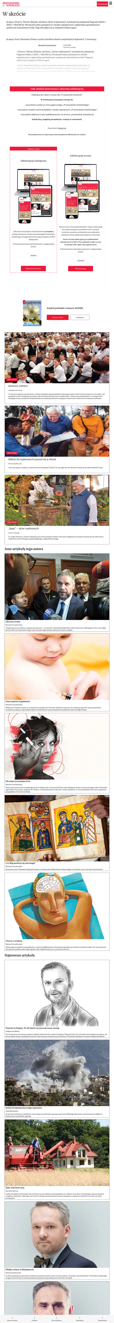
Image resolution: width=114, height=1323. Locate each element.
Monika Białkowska (15, 464)
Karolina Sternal (12, 1191)
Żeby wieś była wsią (15, 1187)
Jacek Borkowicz (12, 1111)
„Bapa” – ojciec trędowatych (23, 528)
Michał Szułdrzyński (13, 1273)
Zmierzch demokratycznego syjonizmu (24, 1108)
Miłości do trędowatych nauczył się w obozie (32, 459)
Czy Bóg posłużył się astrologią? (21, 863)
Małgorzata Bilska (12, 1031)
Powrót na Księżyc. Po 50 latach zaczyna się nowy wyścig (32, 1028)
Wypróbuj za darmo (33, 268)
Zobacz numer (57, 317)
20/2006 (79, 308)
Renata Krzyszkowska (47, 45)
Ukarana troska (13, 621)
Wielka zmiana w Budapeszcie (20, 1269)
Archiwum (80, 317)
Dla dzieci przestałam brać (18, 781)
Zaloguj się (62, 128)
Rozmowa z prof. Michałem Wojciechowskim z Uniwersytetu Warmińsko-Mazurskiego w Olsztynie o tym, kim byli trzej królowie (54, 869)
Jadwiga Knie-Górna (15, 390)
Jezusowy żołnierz (18, 385)
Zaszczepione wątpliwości (18, 701)
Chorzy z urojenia (14, 941)
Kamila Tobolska (14, 533)
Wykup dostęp (80, 268)
